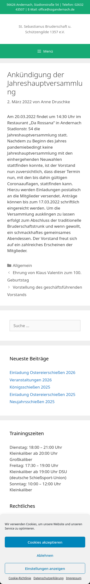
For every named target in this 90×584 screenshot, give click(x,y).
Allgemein (22, 265)
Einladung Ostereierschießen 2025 (42, 394)
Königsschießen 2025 (30, 387)
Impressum (73, 578)
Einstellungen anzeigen (45, 568)
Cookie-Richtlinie (20, 578)
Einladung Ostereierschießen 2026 (42, 372)
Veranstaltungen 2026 (31, 380)
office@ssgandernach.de (56, 9)
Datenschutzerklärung (49, 578)
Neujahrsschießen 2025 (32, 401)
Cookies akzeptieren (45, 542)
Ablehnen (45, 555)
